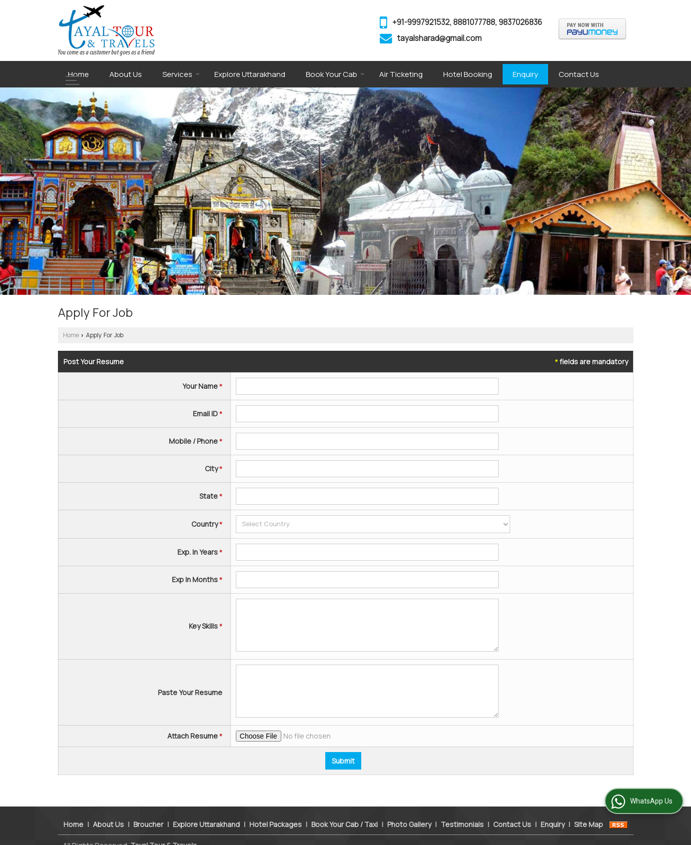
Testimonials (462, 814)
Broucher (148, 814)
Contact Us (579, 74)
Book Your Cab (335, 74)
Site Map (588, 814)
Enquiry (525, 74)
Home (78, 74)
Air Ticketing (401, 74)
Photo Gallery (409, 814)
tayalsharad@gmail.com (439, 38)
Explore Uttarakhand (249, 74)
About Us (125, 74)
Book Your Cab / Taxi (344, 814)
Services (181, 74)
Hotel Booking (467, 74)
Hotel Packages (275, 814)
